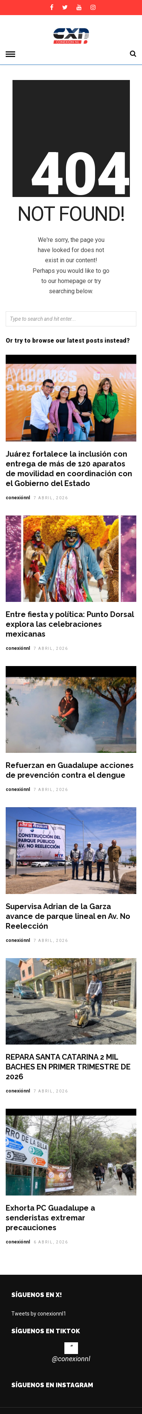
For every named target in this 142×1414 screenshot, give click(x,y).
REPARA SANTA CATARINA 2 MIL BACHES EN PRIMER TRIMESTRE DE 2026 (68, 1066)
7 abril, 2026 (51, 498)
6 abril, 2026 (51, 1242)
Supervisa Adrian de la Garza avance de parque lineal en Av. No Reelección (68, 916)
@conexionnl (71, 1359)
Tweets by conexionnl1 (38, 1314)
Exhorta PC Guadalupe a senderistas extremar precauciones (50, 1217)
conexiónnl (18, 497)
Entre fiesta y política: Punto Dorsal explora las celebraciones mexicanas (70, 624)
